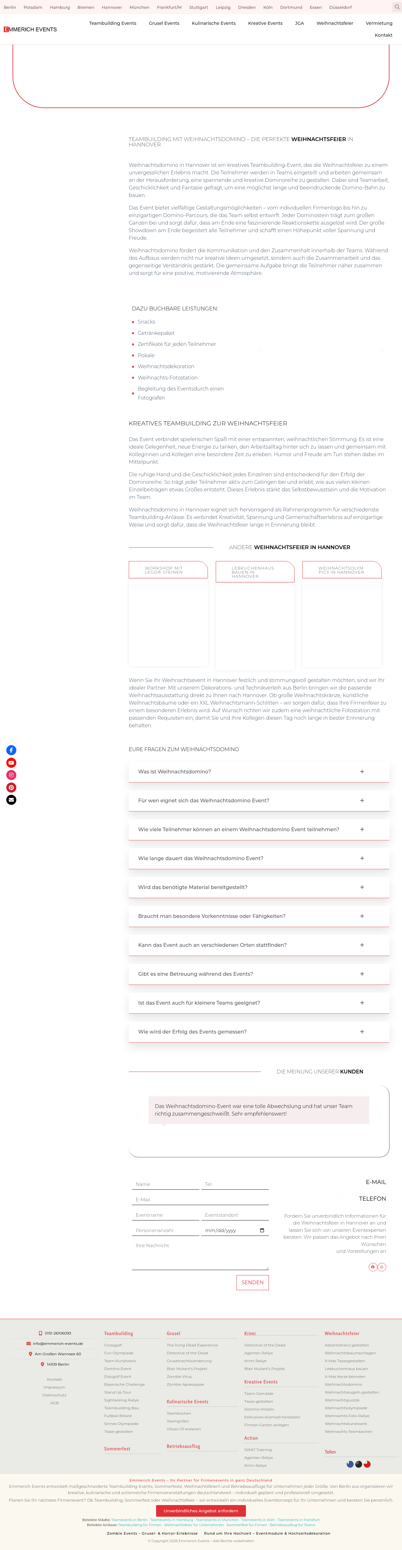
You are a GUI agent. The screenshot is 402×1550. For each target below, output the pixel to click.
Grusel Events (164, 23)
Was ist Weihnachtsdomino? (174, 772)
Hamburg (60, 7)
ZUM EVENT (168, 647)
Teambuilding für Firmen (139, 1525)
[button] (397, 7)
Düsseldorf (340, 7)
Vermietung (379, 23)
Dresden (247, 7)
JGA (299, 23)
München (139, 7)
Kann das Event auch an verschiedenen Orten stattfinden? (212, 945)
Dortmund (291, 7)
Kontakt (384, 35)
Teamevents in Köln (258, 1520)
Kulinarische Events (214, 23)
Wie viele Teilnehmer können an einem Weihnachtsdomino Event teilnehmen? (239, 829)
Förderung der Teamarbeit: (26, 174)
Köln (268, 7)
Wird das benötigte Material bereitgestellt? (192, 887)
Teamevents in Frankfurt (299, 1520)
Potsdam (33, 7)
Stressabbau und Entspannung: (29, 233)
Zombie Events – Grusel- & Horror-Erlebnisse (152, 1533)
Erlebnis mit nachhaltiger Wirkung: (23, 296)
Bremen (86, 7)
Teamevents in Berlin (129, 1520)
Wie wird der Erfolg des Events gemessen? (192, 1032)
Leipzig (223, 7)
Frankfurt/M (169, 7)
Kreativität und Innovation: (26, 194)
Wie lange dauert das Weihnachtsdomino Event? (200, 858)
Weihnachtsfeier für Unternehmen (194, 1525)
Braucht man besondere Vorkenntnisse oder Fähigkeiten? (211, 916)
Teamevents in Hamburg (172, 1520)
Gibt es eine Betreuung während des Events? (195, 974)
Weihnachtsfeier (335, 23)
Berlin (10, 7)
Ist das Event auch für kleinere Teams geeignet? (199, 1003)
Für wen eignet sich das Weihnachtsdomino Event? (203, 801)
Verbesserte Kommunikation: (26, 273)
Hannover (112, 7)
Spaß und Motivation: (19, 214)
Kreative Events (265, 23)
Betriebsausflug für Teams (292, 1525)
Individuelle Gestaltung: (22, 253)
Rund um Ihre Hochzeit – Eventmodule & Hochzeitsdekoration (267, 1533)
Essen (316, 7)
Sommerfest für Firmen (246, 1525)
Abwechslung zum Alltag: (25, 342)
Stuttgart (198, 7)
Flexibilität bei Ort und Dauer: (25, 362)
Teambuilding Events (112, 23)
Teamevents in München (217, 1520)
